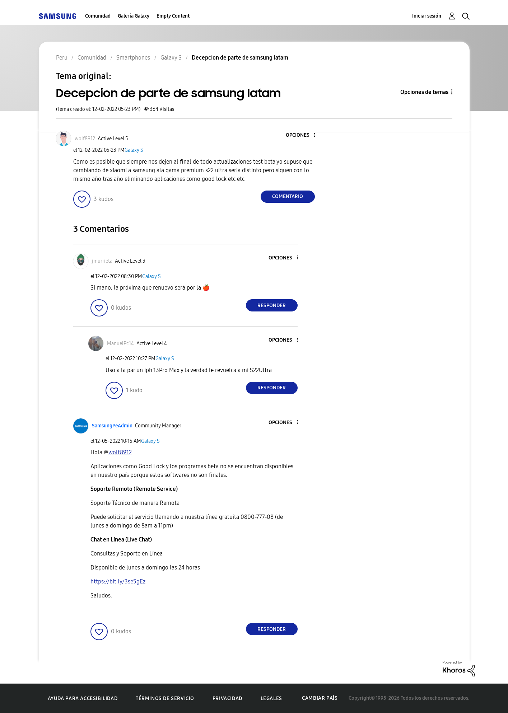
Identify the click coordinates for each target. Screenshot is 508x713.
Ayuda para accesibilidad (82, 698)
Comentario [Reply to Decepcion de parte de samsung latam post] (287, 196)
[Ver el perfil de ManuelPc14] (120, 344)
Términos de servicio (165, 698)
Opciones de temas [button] (424, 92)
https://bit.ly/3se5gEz (117, 581)
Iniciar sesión (426, 16)
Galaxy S (134, 150)
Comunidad (98, 16)
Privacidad (227, 698)
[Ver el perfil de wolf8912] (85, 139)
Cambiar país (319, 698)
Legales (271, 698)
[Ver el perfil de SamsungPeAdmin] (112, 426)
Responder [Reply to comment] (271, 305)
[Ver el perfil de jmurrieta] (102, 261)
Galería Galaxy (133, 16)
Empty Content (173, 16)
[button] (302, 135)
